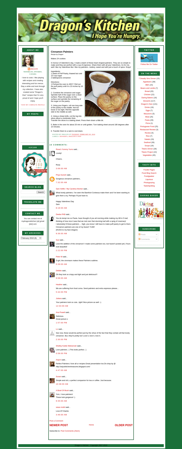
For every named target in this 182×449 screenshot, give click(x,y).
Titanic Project (147, 152)
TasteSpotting (149, 186)
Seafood (147, 142)
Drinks (147, 107)
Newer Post (58, 425)
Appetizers (147, 82)
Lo (57, 329)
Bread (147, 91)
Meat (147, 117)
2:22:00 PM (61, 250)
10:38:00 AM (62, 384)
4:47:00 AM (61, 370)
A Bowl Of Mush (62, 390)
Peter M (59, 257)
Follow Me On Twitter (149, 64)
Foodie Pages (149, 170)
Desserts (64, 136)
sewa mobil (60, 407)
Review (148, 133)
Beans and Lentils (147, 88)
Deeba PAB (60, 214)
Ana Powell (60, 312)
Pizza (148, 123)
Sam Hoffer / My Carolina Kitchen (69, 189)
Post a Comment (56, 421)
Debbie (59, 271)
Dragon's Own (75, 136)
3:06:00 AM (61, 168)
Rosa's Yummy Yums (64, 149)
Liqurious (149, 179)
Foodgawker (149, 176)
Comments (144, 239)
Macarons (148, 114)
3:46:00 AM (61, 415)
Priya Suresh (61, 175)
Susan (58, 376)
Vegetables (147, 155)
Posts (142, 234)
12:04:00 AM (62, 306)
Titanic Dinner (147, 149)
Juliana (59, 298)
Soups (147, 146)
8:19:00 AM (61, 208)
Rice (148, 136)
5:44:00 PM (61, 292)
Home (30, 16)
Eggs (148, 110)
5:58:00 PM (61, 353)
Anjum (58, 360)
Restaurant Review (148, 130)
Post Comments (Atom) (70, 431)
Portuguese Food (147, 126)
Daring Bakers (147, 98)
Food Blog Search (149, 173)
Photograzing (149, 182)
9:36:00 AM (61, 233)
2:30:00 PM (61, 339)
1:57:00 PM (61, 323)
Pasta (147, 120)
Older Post (124, 425)
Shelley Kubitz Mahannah (66, 346)
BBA (147, 85)
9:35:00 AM (61, 401)
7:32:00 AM (61, 182)
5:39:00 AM (61, 264)
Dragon (34, 69)
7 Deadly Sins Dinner (147, 78)
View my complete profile (33, 105)
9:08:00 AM (61, 278)
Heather (59, 284)
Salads (147, 139)
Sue (57, 240)
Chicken (147, 94)
